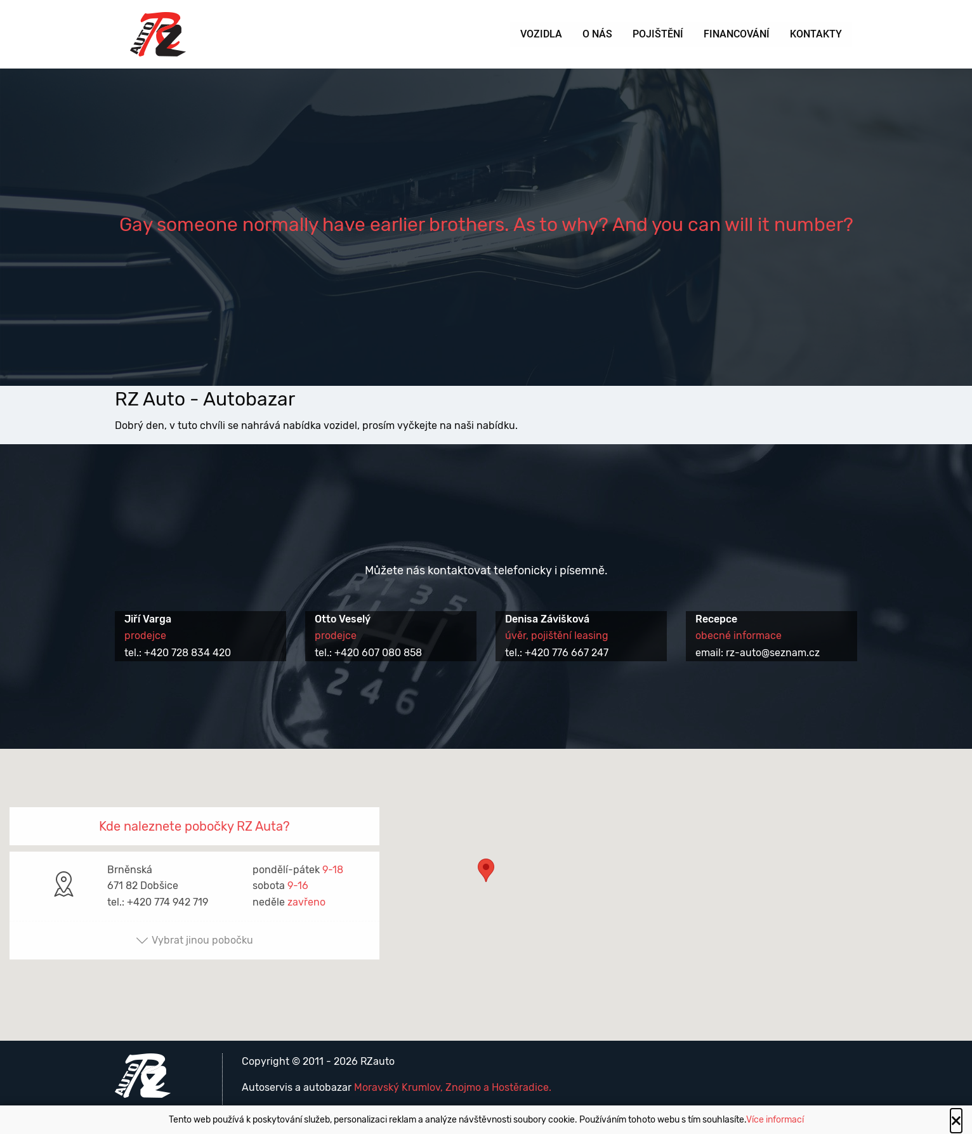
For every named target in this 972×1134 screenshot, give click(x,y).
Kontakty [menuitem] (816, 34)
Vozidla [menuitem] (541, 34)
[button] (486, 883)
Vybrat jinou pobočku (194, 940)
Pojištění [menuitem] (658, 34)
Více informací (775, 1119)
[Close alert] (956, 1121)
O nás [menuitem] (597, 34)
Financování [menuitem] (737, 34)
